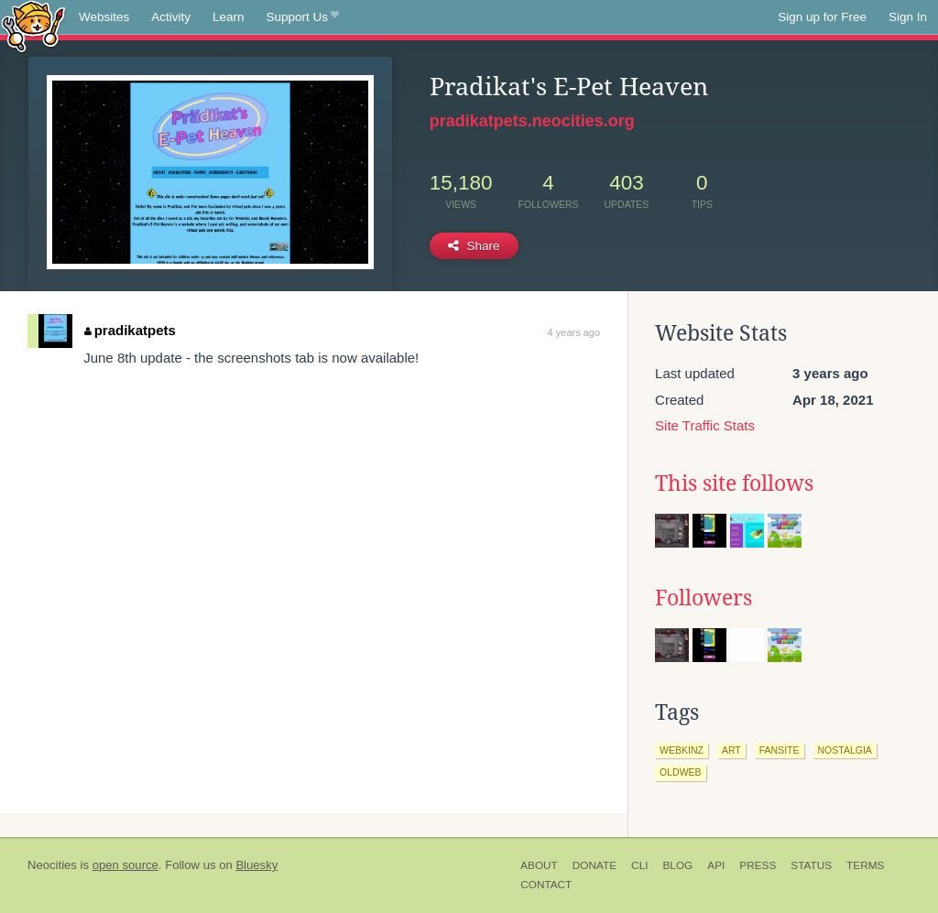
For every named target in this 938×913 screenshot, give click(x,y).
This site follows (734, 483)
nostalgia (845, 750)
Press (757, 865)
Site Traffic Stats (705, 425)
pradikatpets (130, 330)
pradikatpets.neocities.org (532, 121)
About (539, 865)
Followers (703, 598)
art (731, 750)
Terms (865, 865)
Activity (171, 17)
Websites (104, 17)
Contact (546, 884)
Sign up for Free (822, 17)
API (716, 865)
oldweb (681, 771)
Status (811, 865)
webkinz (682, 750)
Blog (677, 865)
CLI (639, 865)
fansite (779, 750)
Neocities (52, 865)
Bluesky (256, 865)
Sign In (908, 17)
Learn (229, 17)
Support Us (303, 17)
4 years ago (574, 332)
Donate (594, 865)
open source (125, 865)
